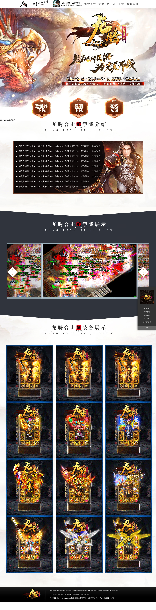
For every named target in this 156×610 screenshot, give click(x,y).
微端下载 (75, 107)
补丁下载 (118, 4)
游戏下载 (90, 4)
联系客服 (132, 4)
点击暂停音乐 (147, 322)
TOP (146, 327)
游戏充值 (104, 4)
